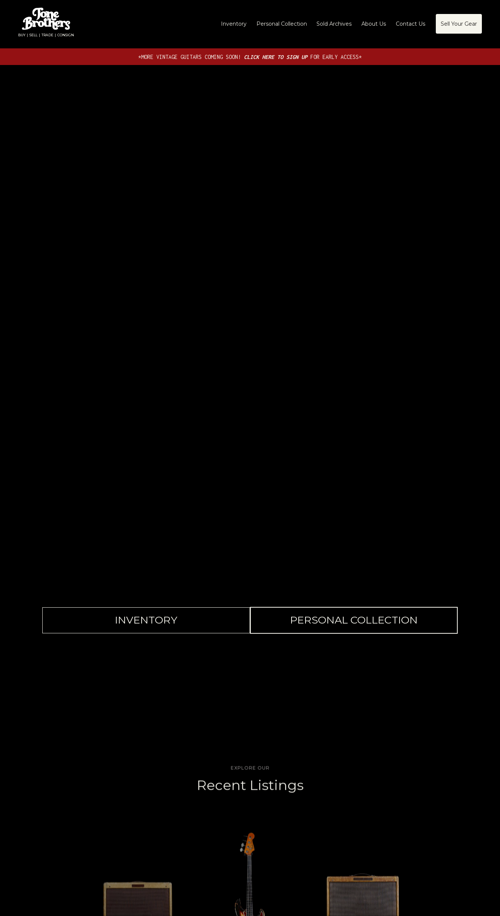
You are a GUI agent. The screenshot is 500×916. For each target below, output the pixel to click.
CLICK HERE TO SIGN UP (277, 57)
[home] (46, 24)
